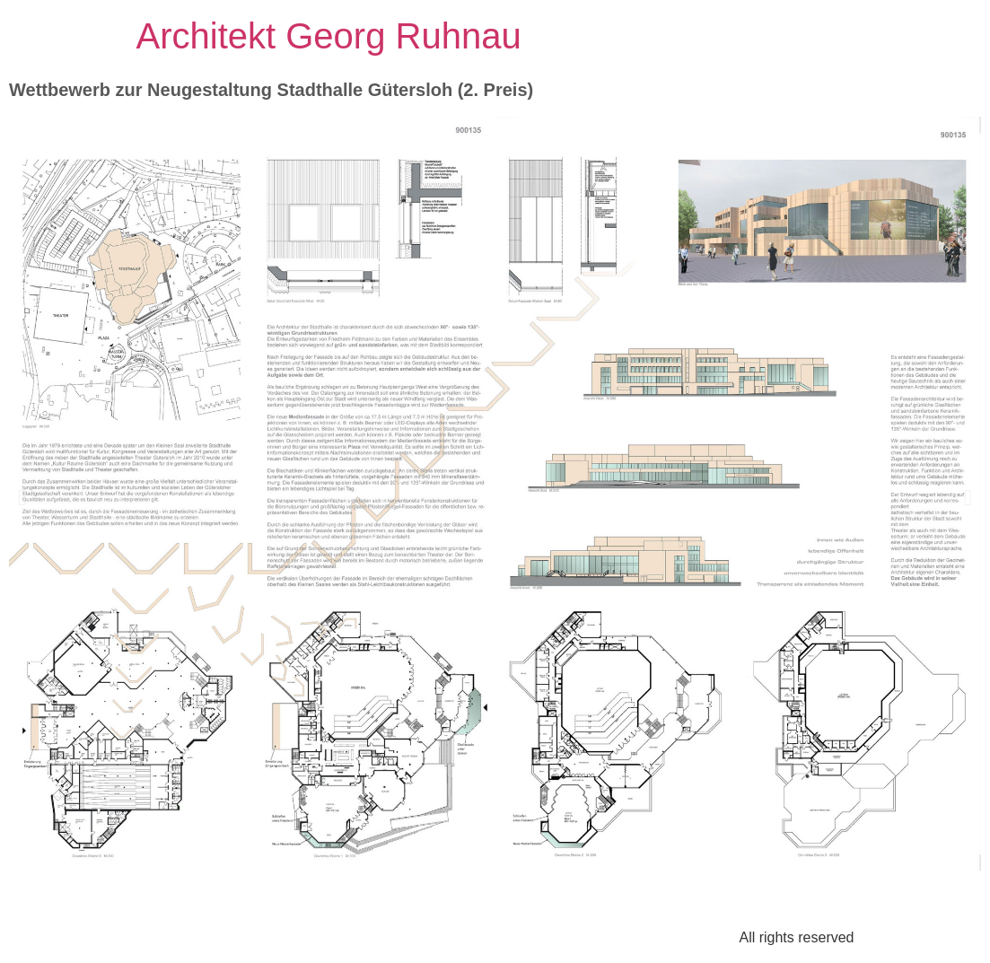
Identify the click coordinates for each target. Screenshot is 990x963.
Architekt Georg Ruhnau (328, 36)
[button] (22, 497)
